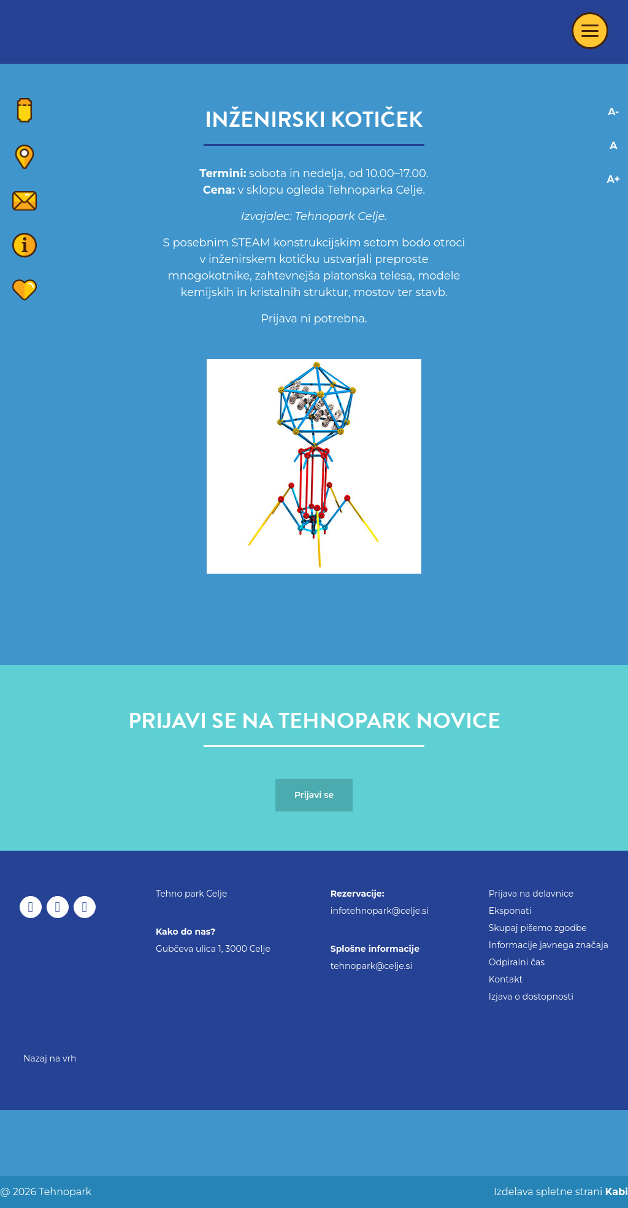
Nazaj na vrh (50, 1058)
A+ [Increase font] (613, 179)
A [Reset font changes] (613, 145)
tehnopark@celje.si (371, 965)
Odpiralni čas (517, 962)
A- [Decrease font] (613, 112)
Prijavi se (314, 794)
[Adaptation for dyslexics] (613, 208)
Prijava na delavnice (531, 893)
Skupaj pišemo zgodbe (538, 927)
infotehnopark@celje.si (380, 910)
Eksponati (510, 910)
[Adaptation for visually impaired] (613, 230)
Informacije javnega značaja (548, 945)
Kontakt (506, 979)
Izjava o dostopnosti (531, 996)
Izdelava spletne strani (559, 1192)
